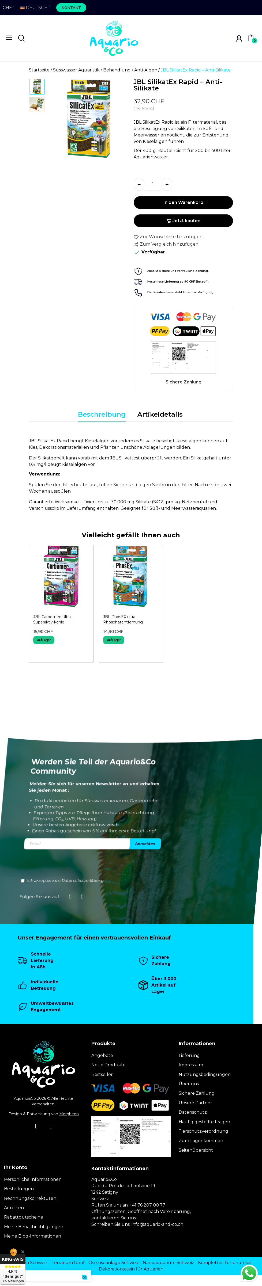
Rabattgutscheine (23, 1217)
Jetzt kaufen (183, 220)
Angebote (102, 1055)
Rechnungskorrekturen (30, 1198)
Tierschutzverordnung (203, 1131)
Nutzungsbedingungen (205, 1074)
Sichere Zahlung (197, 1093)
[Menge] (153, 184)
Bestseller (102, 1074)
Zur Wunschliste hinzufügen (168, 236)
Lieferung (189, 1055)
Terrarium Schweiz (28, 1262)
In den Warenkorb (183, 202)
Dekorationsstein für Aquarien (131, 1269)
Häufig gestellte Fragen (204, 1121)
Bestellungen (19, 1188)
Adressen (14, 1207)
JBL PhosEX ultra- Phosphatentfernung (123, 619)
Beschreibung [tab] (102, 414)
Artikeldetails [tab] (160, 414)
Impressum (191, 1064)
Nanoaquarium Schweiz (168, 1262)
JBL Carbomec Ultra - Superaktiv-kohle (53, 619)
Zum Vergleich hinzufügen (166, 244)
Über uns (189, 1083)
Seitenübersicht (196, 1150)
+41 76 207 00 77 (147, 1205)
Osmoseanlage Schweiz (113, 1262)
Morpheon (69, 1114)
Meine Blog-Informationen (32, 1236)
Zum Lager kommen (201, 1140)
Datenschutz (193, 1112)
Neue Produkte (108, 1064)
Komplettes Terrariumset (225, 1262)
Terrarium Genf (68, 1262)
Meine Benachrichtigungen (33, 1226)
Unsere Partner (195, 1102)
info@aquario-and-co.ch (157, 1224)
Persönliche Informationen (33, 1179)
